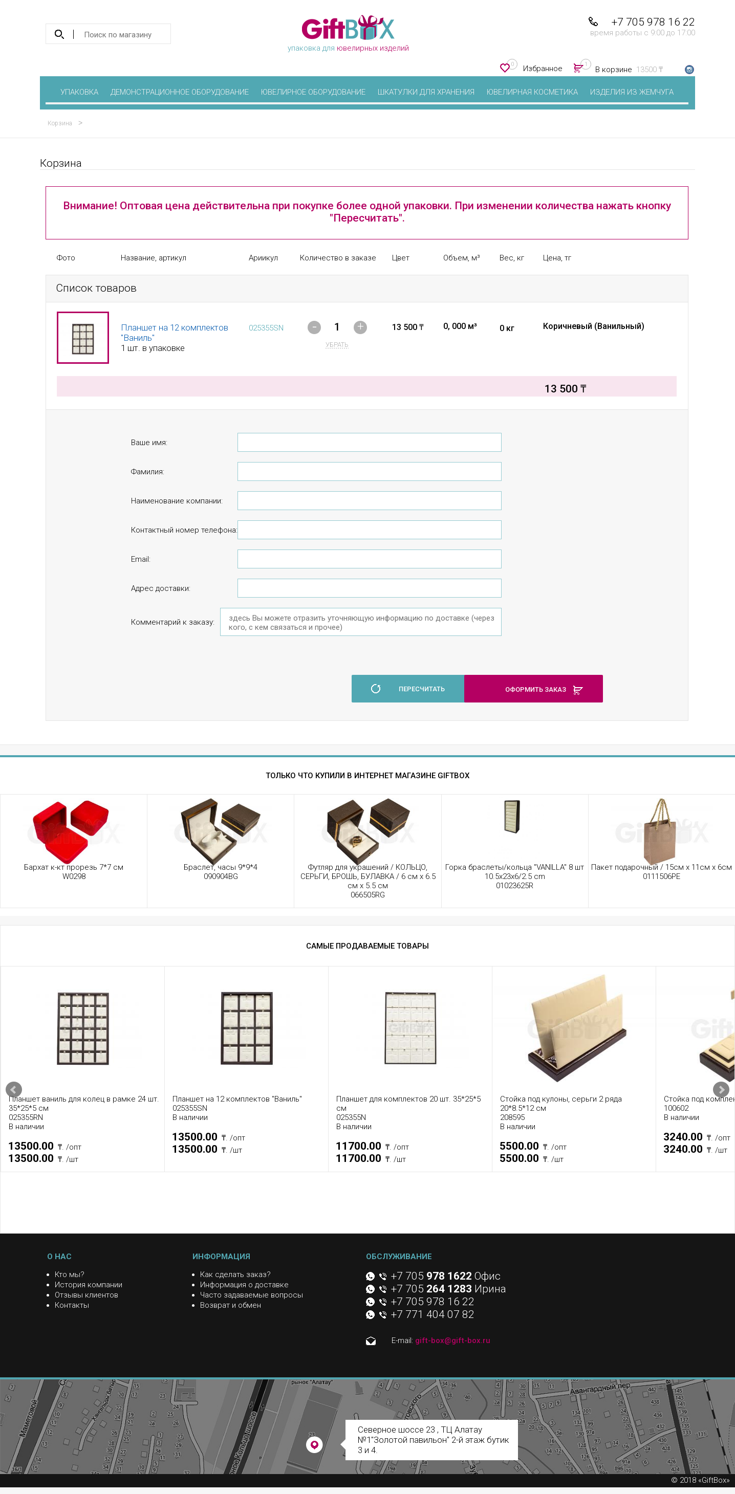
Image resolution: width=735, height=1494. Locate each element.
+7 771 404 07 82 (432, 1314)
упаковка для (348, 34)
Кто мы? (69, 1274)
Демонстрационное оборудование (180, 92)
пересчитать (422, 689)
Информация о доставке (244, 1284)
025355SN (266, 328)
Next (721, 1090)
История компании (88, 1284)
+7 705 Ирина (448, 1289)
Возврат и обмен (230, 1305)
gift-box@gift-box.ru (452, 1340)
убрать (337, 344)
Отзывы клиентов (86, 1295)
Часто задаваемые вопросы (251, 1295)
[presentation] (209, 683)
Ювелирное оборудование (313, 92)
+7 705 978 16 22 (653, 22)
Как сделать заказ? (235, 1274)
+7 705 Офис (446, 1276)
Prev (14, 1090)
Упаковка (79, 92)
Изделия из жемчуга (632, 92)
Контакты (72, 1305)
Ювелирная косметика (532, 92)
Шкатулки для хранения (426, 92)
